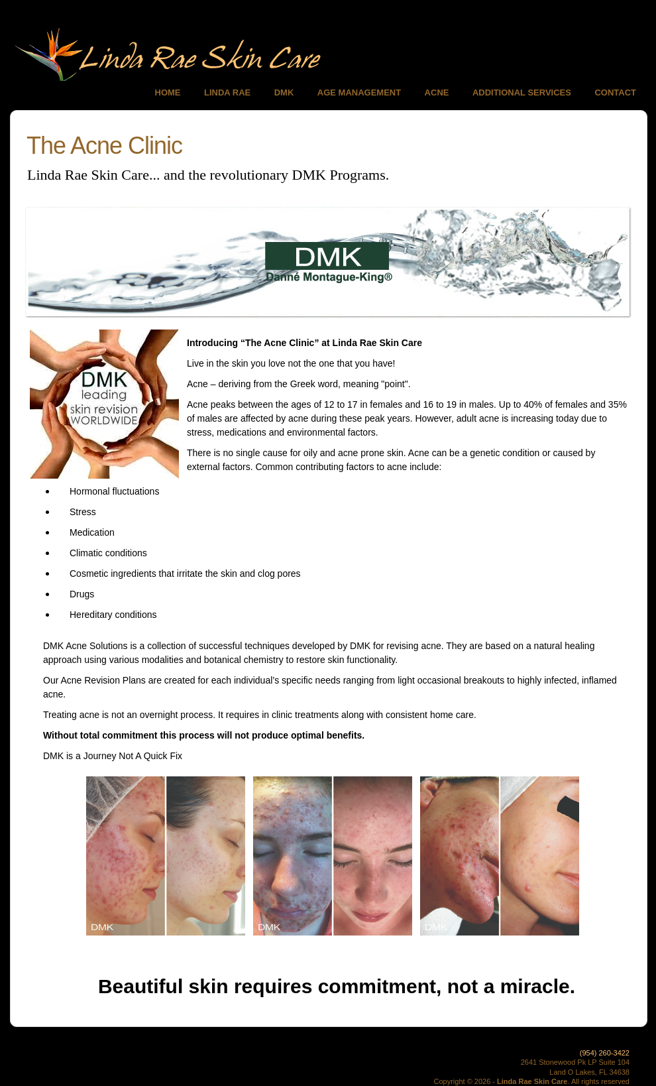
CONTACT (615, 92)
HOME (168, 92)
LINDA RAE (227, 92)
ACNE (437, 92)
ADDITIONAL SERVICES (521, 92)
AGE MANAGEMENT (359, 92)
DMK (284, 92)
